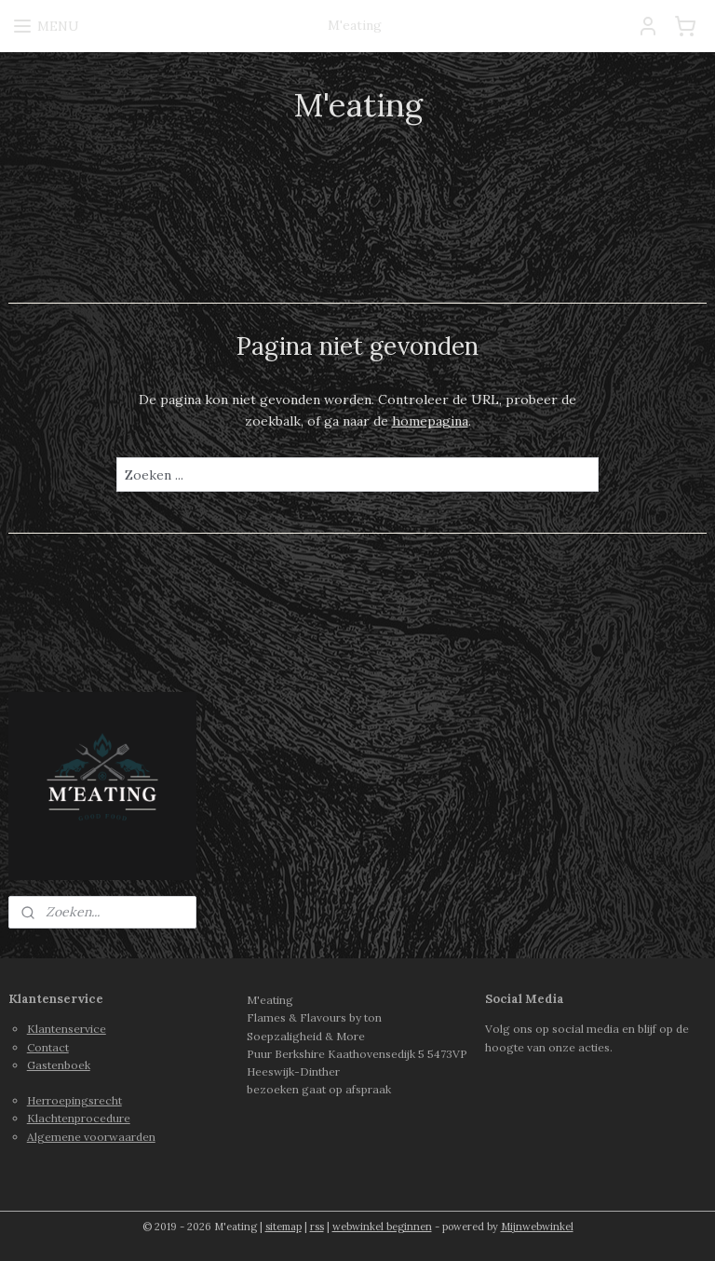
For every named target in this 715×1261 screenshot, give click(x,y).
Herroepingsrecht (74, 1100)
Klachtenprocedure (78, 1118)
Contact (48, 1047)
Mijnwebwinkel (537, 1226)
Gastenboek (58, 1065)
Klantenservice (66, 1029)
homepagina (430, 421)
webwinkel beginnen (382, 1226)
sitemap (283, 1226)
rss (317, 1226)
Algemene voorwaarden (91, 1137)
